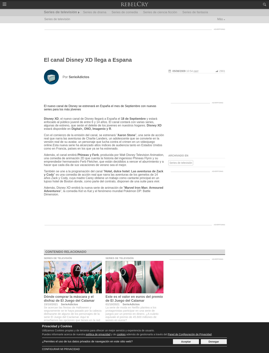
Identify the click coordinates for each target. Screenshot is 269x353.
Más (220, 19)
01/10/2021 (113, 304)
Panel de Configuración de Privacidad (189, 334)
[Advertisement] (134, 40)
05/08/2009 (178, 71)
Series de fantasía (195, 12)
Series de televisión (60, 12)
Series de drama (94, 12)
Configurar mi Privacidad (61, 349)
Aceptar (186, 341)
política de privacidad (98, 334)
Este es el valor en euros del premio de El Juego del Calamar (134, 298)
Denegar (213, 341)
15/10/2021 (51, 304)
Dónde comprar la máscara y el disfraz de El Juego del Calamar (69, 298)
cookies (121, 334)
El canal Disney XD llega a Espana (88, 60)
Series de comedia (125, 12)
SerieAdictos (69, 304)
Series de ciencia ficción (160, 12)
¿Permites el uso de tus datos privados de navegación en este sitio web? (87, 341)
